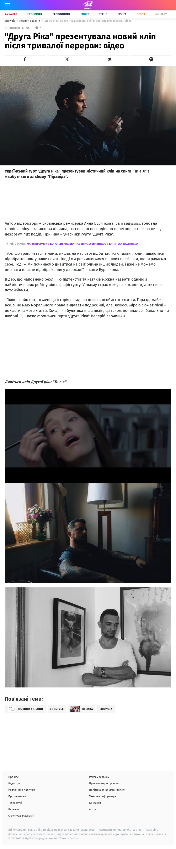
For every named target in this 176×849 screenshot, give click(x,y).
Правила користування (104, 783)
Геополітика (61, 14)
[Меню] (7, 5)
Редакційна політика (21, 789)
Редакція (14, 783)
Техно (103, 14)
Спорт (85, 14)
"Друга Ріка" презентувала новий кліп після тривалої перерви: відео (88, 20)
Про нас (13, 776)
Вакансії (13, 809)
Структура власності (21, 815)
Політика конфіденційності (107, 789)
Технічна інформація (102, 796)
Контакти (95, 802)
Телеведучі (15, 802)
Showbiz (10, 20)
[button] (25, 59)
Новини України (30, 20)
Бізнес (122, 14)
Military (161, 14)
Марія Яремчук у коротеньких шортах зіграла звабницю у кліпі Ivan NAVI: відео (82, 243)
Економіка (34, 14)
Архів (92, 809)
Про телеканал (17, 796)
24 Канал (11, 14)
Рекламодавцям (99, 776)
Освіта (141, 14)
